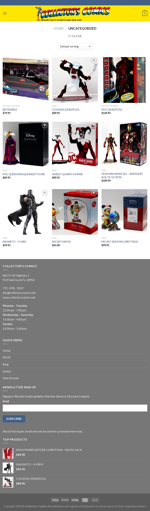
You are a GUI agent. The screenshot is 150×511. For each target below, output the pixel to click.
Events (7, 371)
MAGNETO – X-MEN (14, 241)
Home (59, 28)
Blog (6, 364)
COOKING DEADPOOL (66, 109)
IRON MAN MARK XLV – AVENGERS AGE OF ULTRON (122, 175)
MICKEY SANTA (61, 241)
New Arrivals (11, 378)
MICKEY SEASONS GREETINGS (119, 241)
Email (7, 401)
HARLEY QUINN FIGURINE (67, 174)
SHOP (7, 357)
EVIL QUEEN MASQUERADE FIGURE (24, 174)
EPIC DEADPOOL (111, 109)
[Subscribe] (14, 418)
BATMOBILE (10, 109)
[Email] (75, 408)
